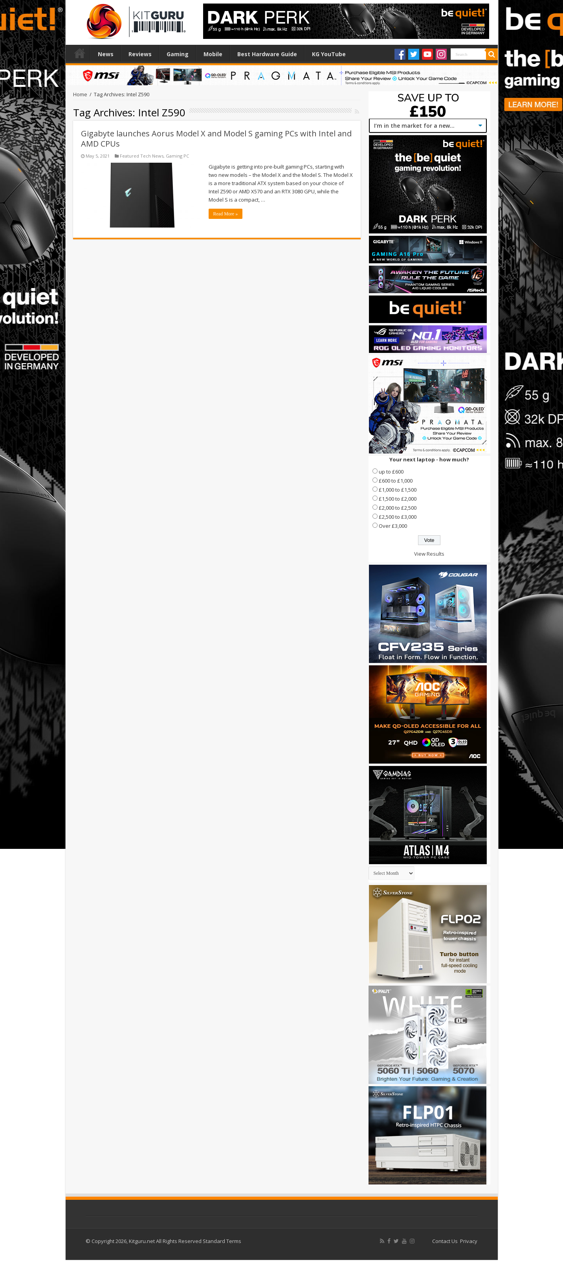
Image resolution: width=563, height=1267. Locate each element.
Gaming (178, 54)
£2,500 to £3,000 (397, 516)
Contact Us (445, 1241)
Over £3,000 (393, 525)
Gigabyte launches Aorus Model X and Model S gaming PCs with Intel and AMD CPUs (216, 138)
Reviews (140, 54)
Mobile (213, 54)
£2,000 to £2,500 (397, 507)
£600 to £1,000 (396, 480)
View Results (429, 553)
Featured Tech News (141, 156)
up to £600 (391, 471)
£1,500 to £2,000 (397, 498)
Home (80, 53)
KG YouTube (329, 54)
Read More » (225, 214)
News (106, 54)
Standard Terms (222, 1241)
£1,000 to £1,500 (397, 489)
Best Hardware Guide (267, 54)
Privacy (468, 1241)
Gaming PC (177, 156)
